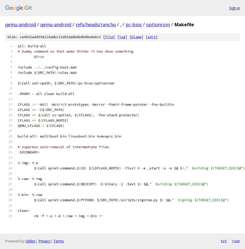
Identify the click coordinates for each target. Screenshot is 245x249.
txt (224, 241)
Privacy (44, 241)
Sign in (234, 8)
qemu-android (20, 24)
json (236, 241)
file (109, 37)
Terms (58, 241)
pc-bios (134, 24)
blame (136, 37)
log (122, 37)
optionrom (158, 24)
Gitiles (31, 241)
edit (152, 37)
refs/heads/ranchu (96, 24)
